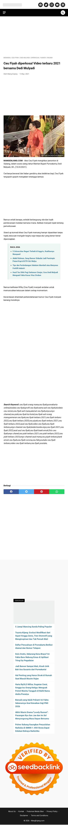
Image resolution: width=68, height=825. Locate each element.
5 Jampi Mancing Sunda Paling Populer (33, 626)
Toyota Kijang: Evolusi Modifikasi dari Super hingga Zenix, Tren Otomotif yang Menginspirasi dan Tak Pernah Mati (33, 635)
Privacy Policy (52, 812)
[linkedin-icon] (61, 3)
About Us (12, 812)
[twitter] (26, 490)
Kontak (21, 812)
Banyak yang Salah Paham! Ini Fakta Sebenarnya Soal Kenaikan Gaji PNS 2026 (31, 702)
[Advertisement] (34, 34)
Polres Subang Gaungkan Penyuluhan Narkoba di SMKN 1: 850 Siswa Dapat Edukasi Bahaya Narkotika (32, 727)
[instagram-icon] (50, 3)
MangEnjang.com (37, 821)
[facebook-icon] (39, 3)
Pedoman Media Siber (35, 812)
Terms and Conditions (39, 816)
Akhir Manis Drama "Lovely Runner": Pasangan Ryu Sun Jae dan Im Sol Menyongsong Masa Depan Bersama (32, 715)
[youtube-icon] (56, 3)
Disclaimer (24, 816)
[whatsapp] (56, 490)
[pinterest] (41, 490)
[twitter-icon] (45, 3)
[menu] (5, 10)
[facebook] (11, 490)
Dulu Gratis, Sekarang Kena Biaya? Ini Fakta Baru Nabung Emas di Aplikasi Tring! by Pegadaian (32, 656)
